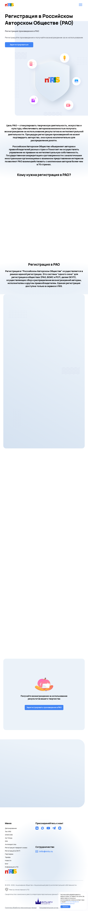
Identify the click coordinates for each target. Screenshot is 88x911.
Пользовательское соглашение (50, 907)
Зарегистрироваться (19, 44)
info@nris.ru (46, 851)
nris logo (9, 4)
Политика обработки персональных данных (21, 907)
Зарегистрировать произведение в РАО (44, 707)
